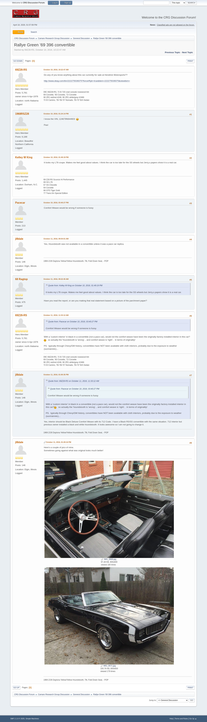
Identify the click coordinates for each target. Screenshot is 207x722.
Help (171, 719)
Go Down (17, 61)
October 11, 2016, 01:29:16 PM (58, 442)
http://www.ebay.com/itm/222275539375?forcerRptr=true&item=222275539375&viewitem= (87, 81)
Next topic (187, 52)
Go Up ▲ (193, 719)
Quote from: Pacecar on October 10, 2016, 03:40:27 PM (72, 322)
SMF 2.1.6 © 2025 (17, 719)
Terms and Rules (181, 719)
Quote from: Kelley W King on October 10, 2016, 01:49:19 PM (75, 285)
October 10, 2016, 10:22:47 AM (56, 70)
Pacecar (20, 202)
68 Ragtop (21, 279)
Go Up (16, 688)
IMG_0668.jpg (108, 559)
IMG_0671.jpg (108, 666)
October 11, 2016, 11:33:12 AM (56, 315)
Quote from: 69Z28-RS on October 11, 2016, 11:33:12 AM (73, 381)
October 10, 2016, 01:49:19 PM (56, 157)
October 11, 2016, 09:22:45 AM (56, 279)
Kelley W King (24, 157)
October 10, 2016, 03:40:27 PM (56, 203)
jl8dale (19, 238)
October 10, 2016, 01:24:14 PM (56, 114)
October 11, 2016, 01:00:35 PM (56, 375)
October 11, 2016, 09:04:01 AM (56, 239)
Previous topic (172, 52)
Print (190, 61)
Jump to (152, 700)
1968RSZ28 (22, 113)
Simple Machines (32, 719)
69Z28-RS (21, 69)
